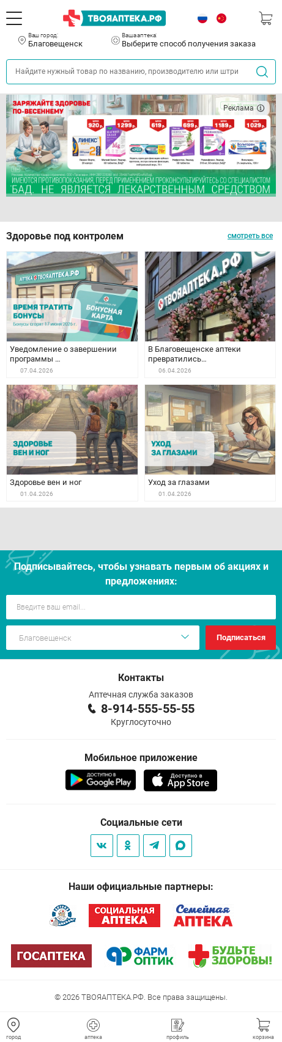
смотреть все (250, 235)
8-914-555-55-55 (148, 708)
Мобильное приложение (141, 757)
